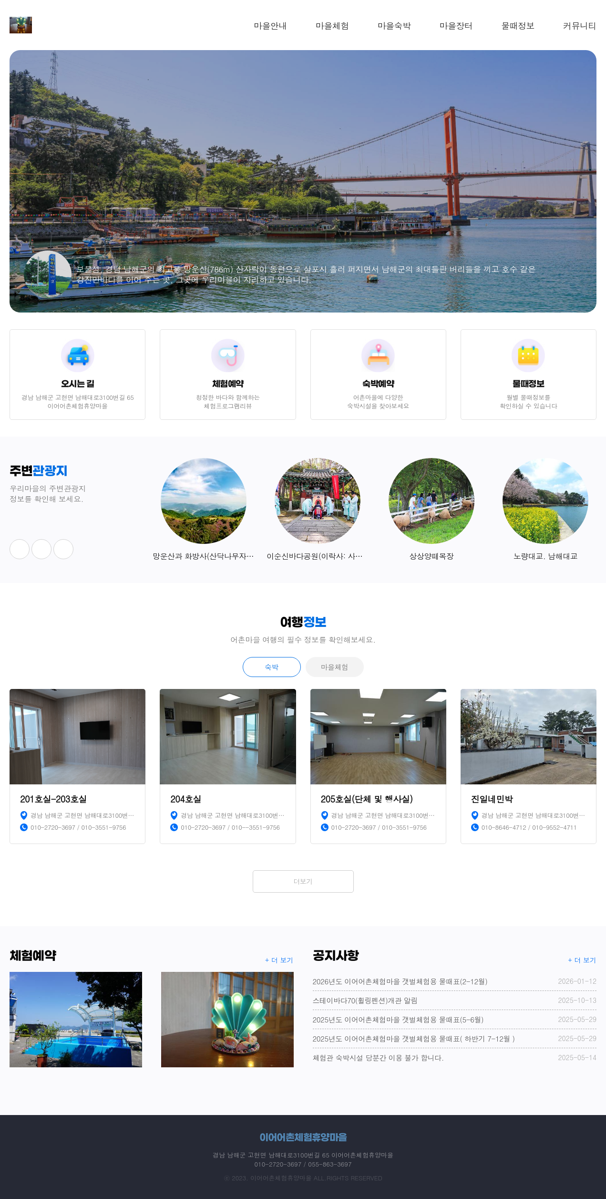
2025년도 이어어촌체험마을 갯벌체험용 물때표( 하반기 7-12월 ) (455, 1038)
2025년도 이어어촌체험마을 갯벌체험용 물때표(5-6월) (455, 1019)
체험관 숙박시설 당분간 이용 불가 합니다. (455, 1057)
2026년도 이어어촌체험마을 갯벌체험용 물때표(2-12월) (455, 981)
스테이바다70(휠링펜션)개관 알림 (455, 1000)
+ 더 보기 (279, 960)
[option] (303, 181)
